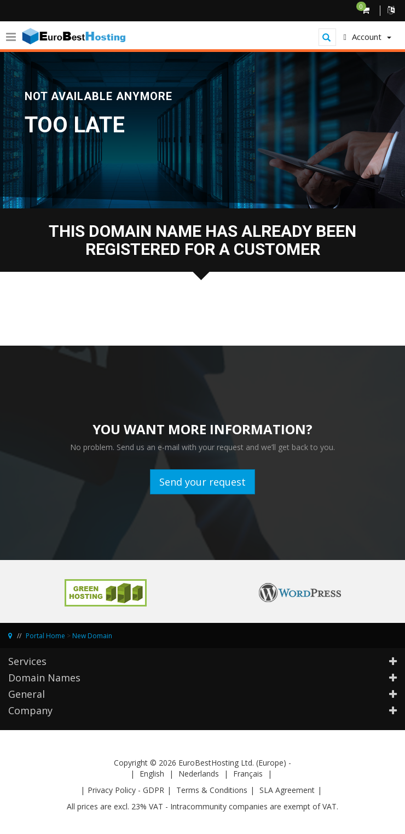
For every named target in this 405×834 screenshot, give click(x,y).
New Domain (92, 635)
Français (248, 773)
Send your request (202, 481)
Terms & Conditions (211, 790)
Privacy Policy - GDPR (126, 790)
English (152, 773)
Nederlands (198, 773)
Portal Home (45, 635)
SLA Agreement (287, 790)
